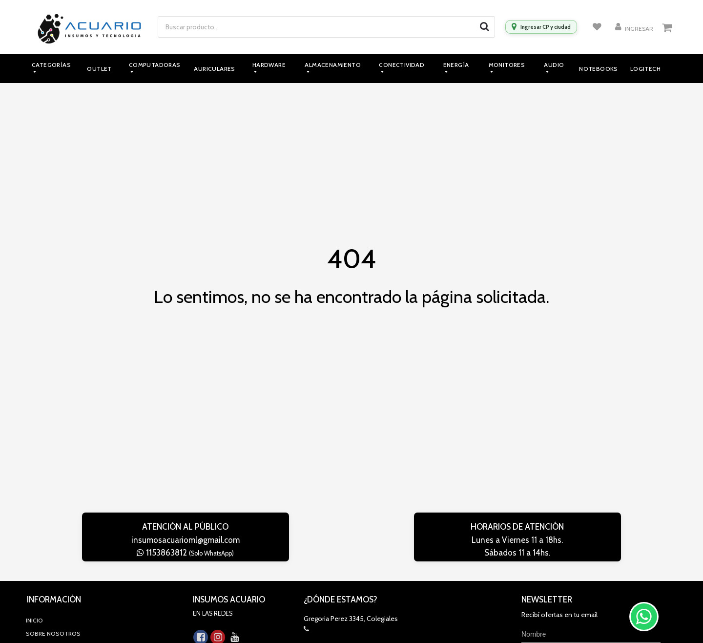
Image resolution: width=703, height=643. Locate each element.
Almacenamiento (333, 64)
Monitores (507, 64)
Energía (456, 64)
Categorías (51, 64)
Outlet (99, 68)
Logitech (645, 68)
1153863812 (185, 552)
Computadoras (155, 64)
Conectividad (401, 64)
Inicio (34, 620)
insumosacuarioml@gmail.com (185, 540)
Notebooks (598, 68)
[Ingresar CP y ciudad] (541, 27)
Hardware (269, 64)
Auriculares (214, 68)
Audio (554, 64)
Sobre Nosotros (53, 633)
